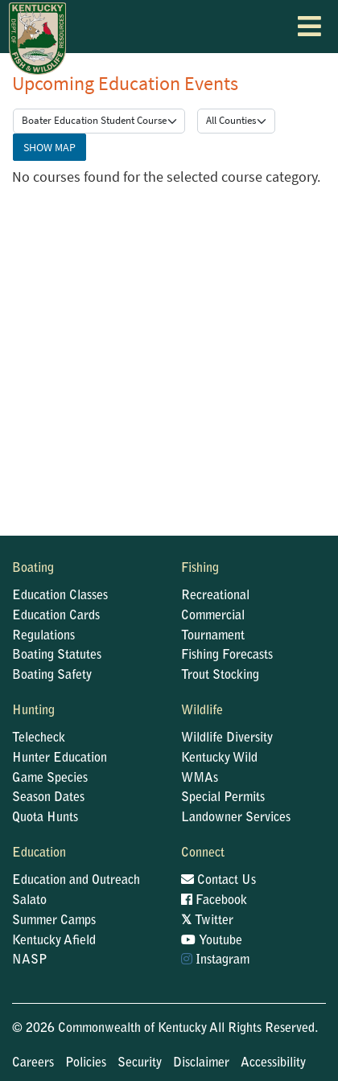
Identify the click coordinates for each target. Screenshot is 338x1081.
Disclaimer (201, 1063)
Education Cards (56, 616)
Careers (33, 1063)
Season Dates (48, 797)
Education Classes (60, 596)
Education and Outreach (76, 880)
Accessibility (273, 1063)
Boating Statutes (56, 655)
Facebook (214, 900)
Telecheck (38, 738)
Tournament (213, 636)
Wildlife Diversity (227, 738)
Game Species (50, 778)
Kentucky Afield (54, 941)
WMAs (199, 778)
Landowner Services (236, 818)
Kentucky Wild (219, 758)
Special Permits (223, 797)
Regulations (43, 636)
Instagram (215, 959)
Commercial (213, 616)
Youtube (211, 940)
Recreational (215, 596)
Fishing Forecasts (227, 655)
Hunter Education (59, 758)
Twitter (207, 920)
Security (139, 1063)
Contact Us (218, 880)
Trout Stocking (220, 675)
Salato (29, 900)
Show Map (49, 147)
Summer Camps (54, 921)
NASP (29, 960)
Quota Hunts (45, 818)
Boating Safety (52, 675)
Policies (85, 1063)
